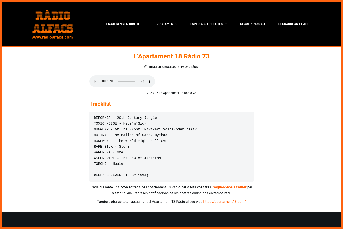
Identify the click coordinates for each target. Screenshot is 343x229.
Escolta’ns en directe (123, 24)
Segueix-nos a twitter (229, 187)
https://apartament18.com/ (224, 202)
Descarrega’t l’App (293, 24)
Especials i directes (209, 24)
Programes (166, 24)
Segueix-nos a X (252, 24)
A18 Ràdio (192, 66)
